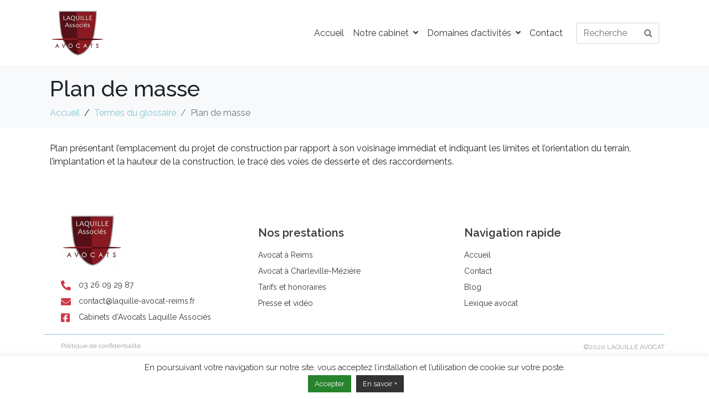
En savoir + (380, 384)
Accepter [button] (330, 384)
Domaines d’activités (474, 33)
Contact (546, 33)
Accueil (329, 33)
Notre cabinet (385, 33)
